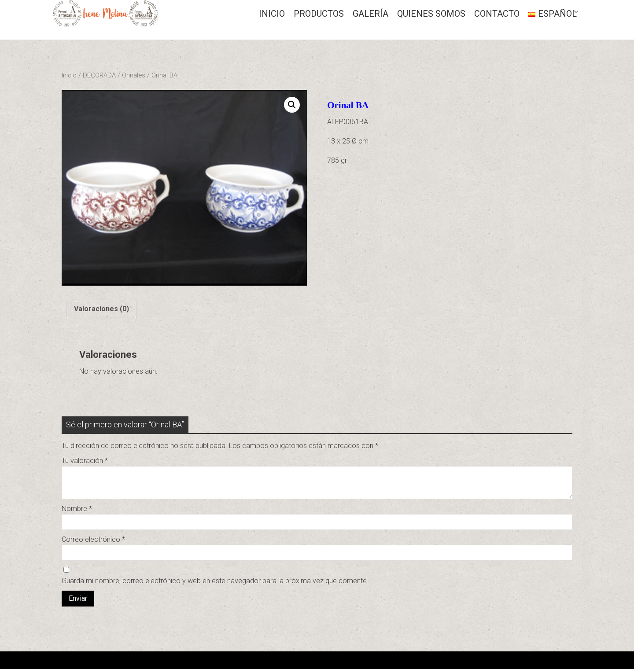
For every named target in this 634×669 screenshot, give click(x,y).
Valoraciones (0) (101, 309)
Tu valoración (85, 460)
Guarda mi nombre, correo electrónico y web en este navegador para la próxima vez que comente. (215, 581)
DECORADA (99, 75)
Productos (319, 13)
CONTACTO (497, 13)
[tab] (101, 309)
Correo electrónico (93, 539)
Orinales (133, 75)
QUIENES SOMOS (431, 13)
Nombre (77, 508)
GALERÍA (370, 13)
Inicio (272, 13)
